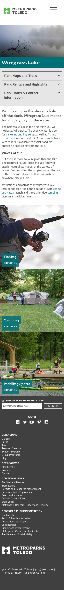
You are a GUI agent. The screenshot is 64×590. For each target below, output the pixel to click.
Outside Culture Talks (13, 499)
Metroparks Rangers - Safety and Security (25, 505)
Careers (6, 439)
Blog (4, 458)
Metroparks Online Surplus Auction (21, 531)
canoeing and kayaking (20, 134)
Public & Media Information (16, 519)
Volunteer (7, 470)
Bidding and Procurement (16, 528)
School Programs (11, 452)
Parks (5, 442)
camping (52, 193)
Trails (5, 445)
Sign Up (53, 406)
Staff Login (8, 502)
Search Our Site (35, 573)
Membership (9, 467)
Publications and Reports (15, 522)
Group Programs (11, 455)
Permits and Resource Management (21, 489)
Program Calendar (12, 449)
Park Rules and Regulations (17, 492)
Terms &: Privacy (12, 573)
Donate (6, 474)
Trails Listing (8, 486)
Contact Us (8, 515)
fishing (52, 134)
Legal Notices (9, 525)
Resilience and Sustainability (17, 535)
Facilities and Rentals (13, 483)
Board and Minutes (12, 495)
